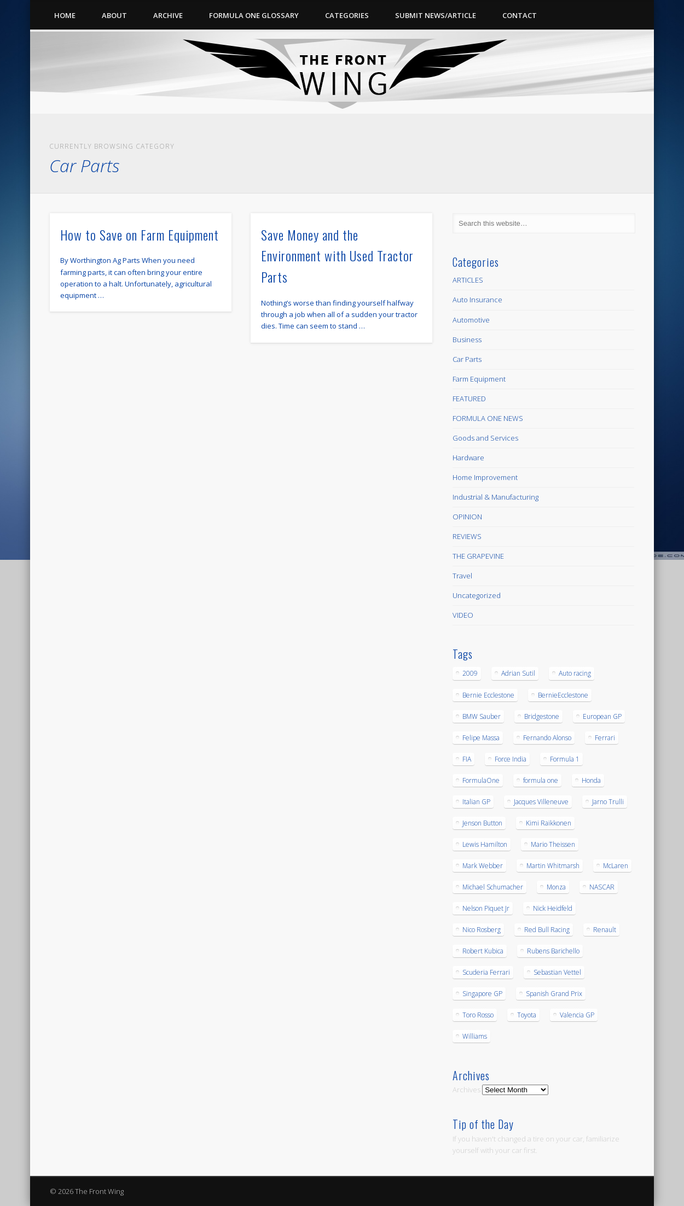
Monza (556, 887)
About (114, 15)
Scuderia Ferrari (486, 972)
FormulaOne (481, 780)
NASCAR (602, 887)
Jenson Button (482, 823)
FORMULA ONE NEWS (488, 418)
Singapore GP (482, 993)
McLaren (615, 865)
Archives (466, 1089)
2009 (470, 673)
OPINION (467, 517)
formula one (540, 780)
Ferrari (605, 737)
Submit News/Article (435, 15)
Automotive (471, 320)
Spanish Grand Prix (554, 993)
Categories (347, 15)
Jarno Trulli (608, 801)
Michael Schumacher (492, 887)
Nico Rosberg (481, 929)
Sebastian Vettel (557, 972)
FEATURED (469, 398)
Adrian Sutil (518, 673)
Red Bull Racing (547, 929)
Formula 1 (564, 759)
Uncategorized (477, 595)
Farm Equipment (479, 379)
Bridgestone (541, 716)
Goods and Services (485, 438)
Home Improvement (485, 477)
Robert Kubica (482, 951)
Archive (168, 15)
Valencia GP (577, 1015)
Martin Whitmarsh (552, 865)
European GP (602, 716)
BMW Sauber (481, 716)
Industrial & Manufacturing (495, 497)
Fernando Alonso (547, 737)
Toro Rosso (478, 1015)
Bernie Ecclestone (488, 695)
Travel (462, 576)
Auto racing (575, 673)
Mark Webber (482, 865)
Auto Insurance (477, 300)
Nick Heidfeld (552, 908)
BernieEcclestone (563, 695)
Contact (519, 15)
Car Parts (467, 359)
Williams (474, 1036)
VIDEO (463, 615)
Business (467, 339)
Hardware (468, 458)
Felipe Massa (481, 737)
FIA (466, 759)
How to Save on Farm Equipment (139, 234)
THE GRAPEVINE (478, 556)
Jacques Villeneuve (541, 801)
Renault (604, 929)
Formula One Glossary (254, 15)
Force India (510, 759)
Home (65, 15)
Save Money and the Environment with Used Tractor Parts (337, 256)
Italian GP (476, 801)
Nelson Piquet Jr (485, 908)
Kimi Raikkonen (548, 823)
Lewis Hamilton (484, 844)
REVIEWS (467, 536)
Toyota (526, 1015)
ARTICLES (468, 280)
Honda (591, 780)
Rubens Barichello (553, 951)
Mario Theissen (553, 844)
